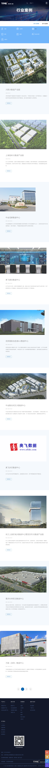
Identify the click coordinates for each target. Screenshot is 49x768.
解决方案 (13, 701)
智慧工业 (13, 712)
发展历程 (3, 727)
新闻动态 (3, 729)
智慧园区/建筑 (14, 710)
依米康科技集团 (9, 761)
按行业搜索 (36, 23)
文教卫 (4, 39)
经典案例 (22, 701)
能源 (19, 34)
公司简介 (3, 725)
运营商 (20, 29)
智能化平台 (3, 705)
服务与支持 (32, 701)
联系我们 (3, 734)
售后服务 (32, 705)
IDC (34, 29)
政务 (3, 34)
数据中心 (13, 705)
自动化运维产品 (4, 710)
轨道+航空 (35, 34)
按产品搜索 (45, 23)
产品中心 (3, 701)
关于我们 (3, 721)
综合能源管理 (14, 707)
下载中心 (32, 707)
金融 (3, 29)
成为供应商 (32, 710)
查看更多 (14, 103)
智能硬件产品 (4, 707)
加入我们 (3, 732)
